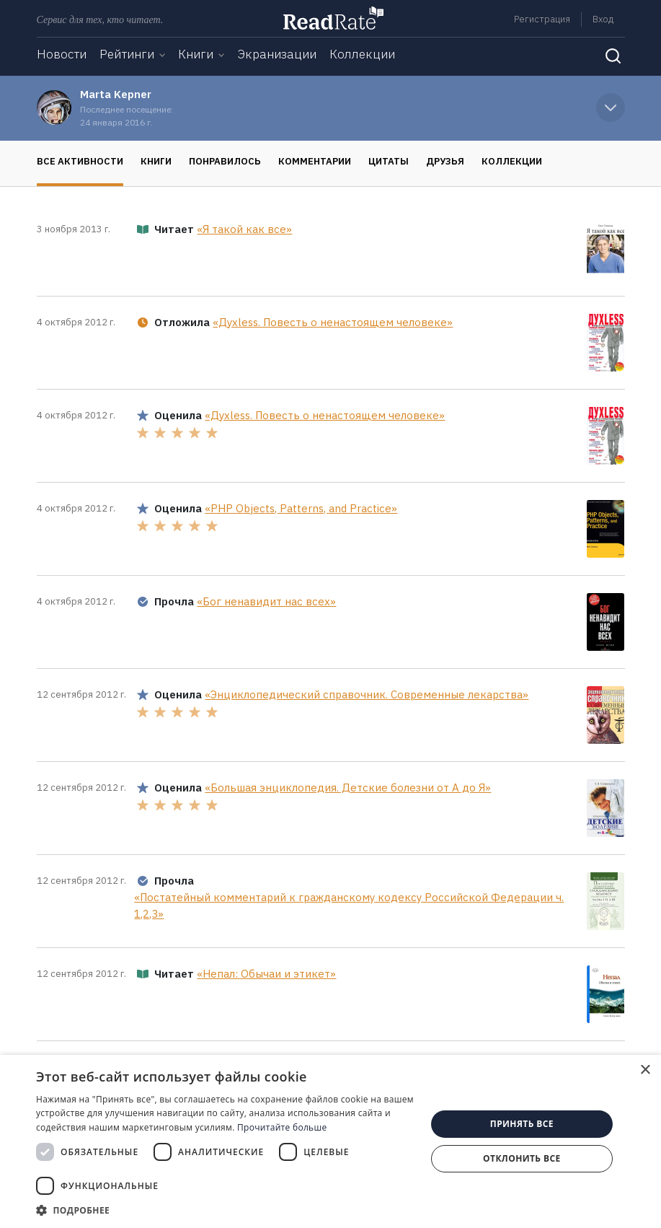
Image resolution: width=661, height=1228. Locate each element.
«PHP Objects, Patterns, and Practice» (301, 508)
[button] (225, 1210)
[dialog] (330, 1141)
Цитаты (388, 161)
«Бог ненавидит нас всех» (266, 601)
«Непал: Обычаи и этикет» (266, 974)
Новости (61, 54)
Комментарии (314, 161)
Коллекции (362, 54)
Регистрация (542, 19)
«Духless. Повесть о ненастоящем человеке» (333, 322)
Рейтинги (126, 54)
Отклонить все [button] (521, 1158)
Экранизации (276, 54)
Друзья (445, 161)
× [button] (644, 1070)
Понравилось (225, 161)
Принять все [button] (522, 1124)
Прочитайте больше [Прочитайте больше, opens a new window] (282, 1127)
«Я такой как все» (244, 229)
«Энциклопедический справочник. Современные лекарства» (366, 694)
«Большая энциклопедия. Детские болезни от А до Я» (348, 787)
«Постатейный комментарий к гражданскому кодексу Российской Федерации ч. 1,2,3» (349, 905)
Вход (603, 19)
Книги (195, 54)
